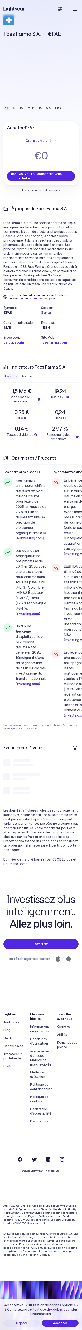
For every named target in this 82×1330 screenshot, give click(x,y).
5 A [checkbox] (48, 108)
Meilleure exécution (37, 1074)
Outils (8, 1038)
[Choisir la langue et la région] (60, 8)
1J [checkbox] (6, 108)
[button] (22, 308)
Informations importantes (39, 1029)
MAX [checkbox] (58, 108)
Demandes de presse (67, 1045)
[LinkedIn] (48, 1159)
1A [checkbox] (40, 108)
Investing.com (31, 538)
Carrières (64, 1027)
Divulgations (39, 1121)
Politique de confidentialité (41, 1087)
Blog (6, 1030)
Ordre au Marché (41, 141)
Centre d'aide (13, 1046)
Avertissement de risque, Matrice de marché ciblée (41, 1057)
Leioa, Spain (13, 342)
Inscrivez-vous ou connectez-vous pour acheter (41, 176)
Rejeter (21, 1323)
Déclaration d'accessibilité (40, 1111)
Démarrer (41, 944)
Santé (46, 312)
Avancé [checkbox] (26, 376)
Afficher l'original (44, 298)
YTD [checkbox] (31, 108)
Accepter (60, 1323)
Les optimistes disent (21, 472)
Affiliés (62, 1035)
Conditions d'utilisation (39, 1041)
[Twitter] (34, 1159)
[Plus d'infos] (75, 747)
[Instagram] (62, 1159)
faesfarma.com (54, 342)
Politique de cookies (39, 1099)
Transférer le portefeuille (12, 1056)
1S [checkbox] (14, 108)
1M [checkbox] (22, 108)
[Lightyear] (14, 8)
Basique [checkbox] (11, 376)
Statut (8, 1066)
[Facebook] (20, 1159)
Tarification (12, 1022)
